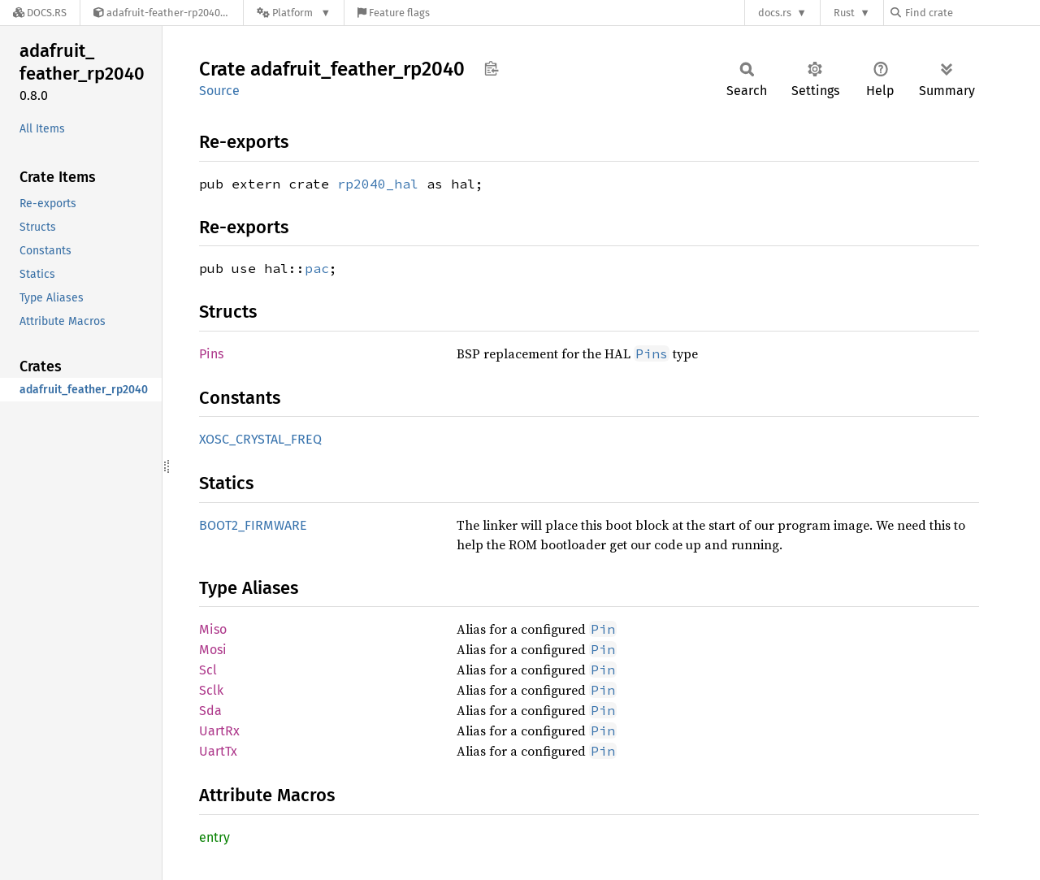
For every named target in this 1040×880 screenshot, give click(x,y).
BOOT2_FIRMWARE (253, 525)
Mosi (213, 649)
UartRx (219, 731)
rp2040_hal (377, 184)
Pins (211, 354)
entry (214, 837)
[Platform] (294, 12)
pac (317, 268)
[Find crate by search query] (972, 12)
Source (219, 90)
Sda (210, 710)
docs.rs (774, 13)
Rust (844, 13)
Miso (213, 629)
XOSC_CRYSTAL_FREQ (260, 439)
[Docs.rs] (40, 12)
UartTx (218, 751)
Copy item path (491, 68)
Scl (208, 670)
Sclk (211, 690)
